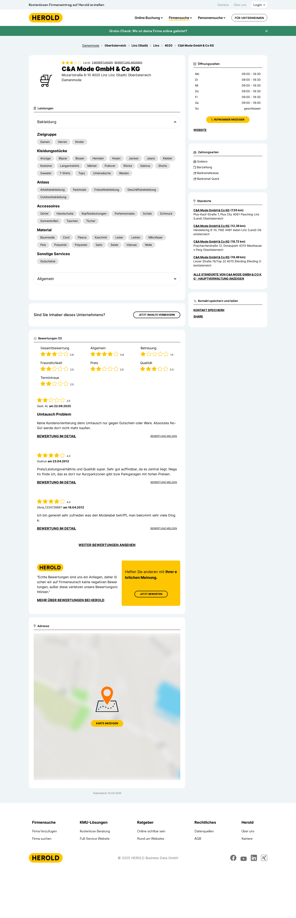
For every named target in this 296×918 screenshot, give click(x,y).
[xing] (264, 906)
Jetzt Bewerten (151, 594)
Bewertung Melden (163, 436)
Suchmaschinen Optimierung (101, 876)
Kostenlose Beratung (95, 831)
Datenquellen (204, 831)
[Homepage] (46, 17)
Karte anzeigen (107, 723)
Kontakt (247, 846)
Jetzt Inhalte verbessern (157, 314)
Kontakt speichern (208, 310)
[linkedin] (254, 906)
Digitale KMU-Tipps (150, 861)
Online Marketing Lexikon (155, 868)
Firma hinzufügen (44, 831)
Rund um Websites (150, 838)
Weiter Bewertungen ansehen (107, 545)
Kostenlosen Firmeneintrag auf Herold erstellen (66, 5)
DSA (197, 861)
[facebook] (233, 906)
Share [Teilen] (198, 316)
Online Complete (92, 846)
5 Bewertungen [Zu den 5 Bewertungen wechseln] (102, 62)
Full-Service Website (95, 838)
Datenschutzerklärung (210, 853)
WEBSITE (200, 130)
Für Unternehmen (249, 18)
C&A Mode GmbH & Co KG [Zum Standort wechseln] (211, 210)
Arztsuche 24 (41, 861)
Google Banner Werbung (98, 861)
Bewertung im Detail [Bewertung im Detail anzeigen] (56, 436)
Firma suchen (41, 838)
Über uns (240, 5)
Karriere (223, 5)
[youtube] (243, 906)
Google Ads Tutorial (151, 853)
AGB (197, 838)
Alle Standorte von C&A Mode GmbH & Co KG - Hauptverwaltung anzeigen (227, 276)
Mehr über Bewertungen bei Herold (70, 600)
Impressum (202, 846)
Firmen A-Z (40, 846)
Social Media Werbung (96, 868)
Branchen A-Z (42, 853)
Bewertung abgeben (128, 62)
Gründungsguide (149, 876)
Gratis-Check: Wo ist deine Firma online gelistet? (148, 31)
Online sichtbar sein (151, 831)
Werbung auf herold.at (48, 868)
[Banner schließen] (266, 31)
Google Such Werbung (96, 853)
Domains (86, 883)
